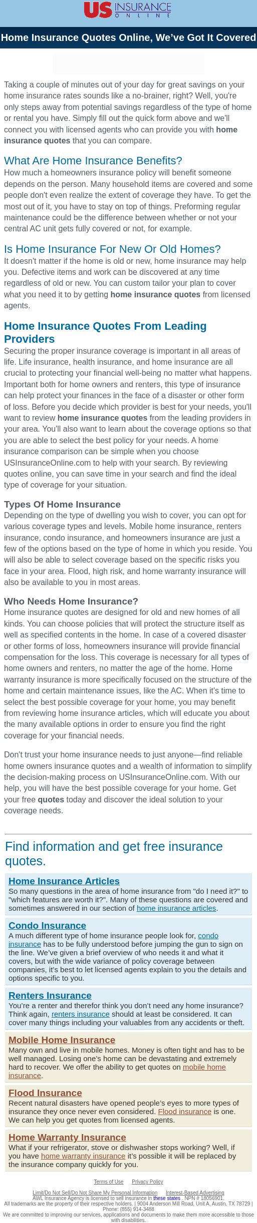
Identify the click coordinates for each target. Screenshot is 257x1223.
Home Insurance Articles (64, 881)
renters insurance (81, 1014)
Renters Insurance (50, 995)
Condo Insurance (47, 925)
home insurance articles (176, 908)
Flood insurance (185, 1111)
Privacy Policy (147, 1182)
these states (167, 1198)
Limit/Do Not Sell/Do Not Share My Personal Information (95, 1193)
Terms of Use (109, 1182)
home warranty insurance (83, 1156)
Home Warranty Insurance (67, 1137)
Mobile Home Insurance (62, 1040)
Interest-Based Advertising (195, 1193)
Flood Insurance (45, 1093)
